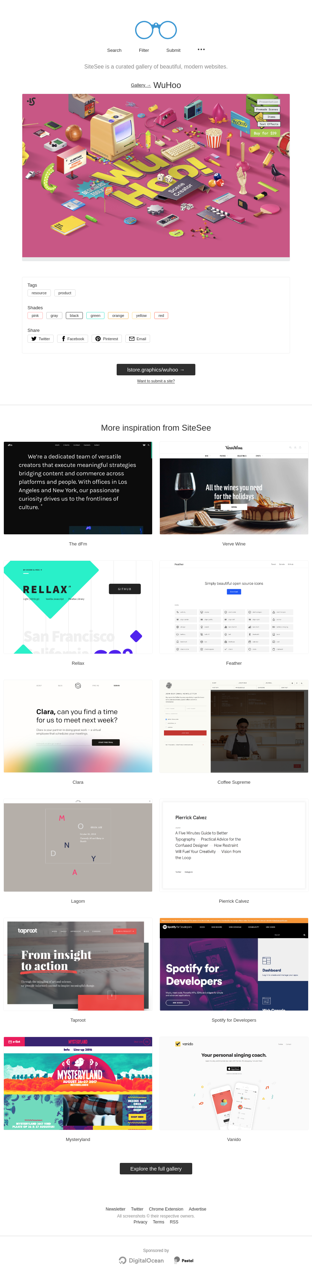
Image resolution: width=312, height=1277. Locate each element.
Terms (158, 1222)
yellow (141, 315)
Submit (173, 50)
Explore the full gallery (156, 1169)
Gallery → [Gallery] (141, 85)
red (161, 315)
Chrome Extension (166, 1209)
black (74, 315)
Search (114, 50)
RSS (174, 1222)
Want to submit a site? (156, 381)
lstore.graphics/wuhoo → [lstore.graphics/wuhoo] (156, 370)
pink (35, 315)
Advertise (197, 1209)
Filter (144, 50)
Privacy (140, 1222)
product (64, 293)
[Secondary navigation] (201, 49)
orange (118, 315)
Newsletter (116, 1209)
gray (54, 315)
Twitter (137, 1209)
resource (39, 293)
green (95, 315)
